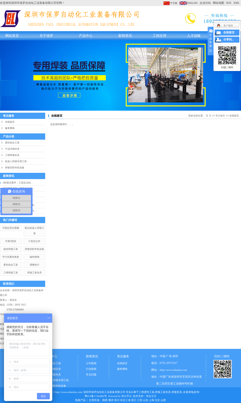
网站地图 (218, 2)
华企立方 (151, 396)
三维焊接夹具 (12, 155)
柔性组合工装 (12, 142)
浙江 (133, 400)
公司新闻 (91, 363)
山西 (163, 400)
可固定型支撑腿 (10, 228)
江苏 (139, 400)
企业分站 (205, 2)
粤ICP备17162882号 (96, 396)
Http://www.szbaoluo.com (173, 369)
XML (236, 2)
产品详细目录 (12, 148)
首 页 (208, 115)
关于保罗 (46, 36)
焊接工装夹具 (34, 272)
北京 (157, 400)
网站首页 (12, 36)
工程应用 (159, 36)
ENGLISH (192, 3)
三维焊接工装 (10, 272)
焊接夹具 (177, 392)
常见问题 (91, 374)
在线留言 (10, 122)
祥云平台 (126, 396)
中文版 (173, 3)
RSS (228, 2)
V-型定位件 (34, 241)
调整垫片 (34, 264)
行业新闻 (91, 369)
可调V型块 (10, 241)
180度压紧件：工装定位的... (18, 182)
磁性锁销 (34, 257)
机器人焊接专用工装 (16, 161)
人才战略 (194, 36)
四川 (116, 400)
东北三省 (125, 400)
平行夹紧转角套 (10, 257)
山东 (145, 400)
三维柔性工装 (146, 392)
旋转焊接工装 (10, 249)
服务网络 (10, 128)
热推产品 (80, 400)
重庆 (111, 400)
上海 (151, 400)
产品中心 (86, 36)
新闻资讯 (125, 36)
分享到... (228, 39)
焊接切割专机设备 (14, 167)
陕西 (105, 400)
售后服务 (220, 115)
